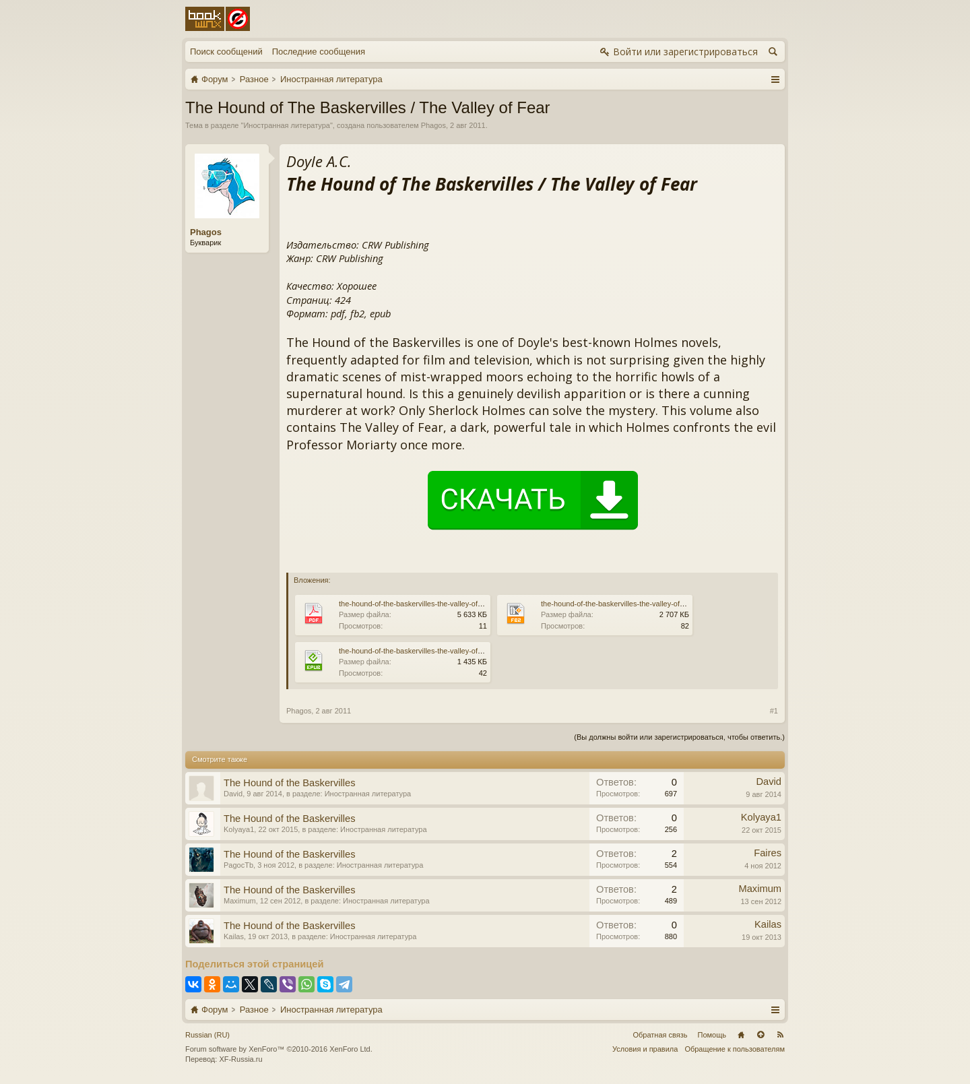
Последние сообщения (318, 51)
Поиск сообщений (226, 51)
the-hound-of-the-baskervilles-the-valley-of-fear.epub (425, 651)
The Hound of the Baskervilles (290, 782)
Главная (741, 1035)
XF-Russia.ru (240, 1059)
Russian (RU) (207, 1035)
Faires (767, 853)
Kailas (234, 936)
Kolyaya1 (239, 829)
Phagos (433, 125)
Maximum (240, 901)
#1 (774, 711)
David (233, 794)
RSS (780, 1035)
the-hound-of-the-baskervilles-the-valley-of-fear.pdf (422, 604)
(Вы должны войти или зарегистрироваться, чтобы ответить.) (679, 737)
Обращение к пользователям (734, 1049)
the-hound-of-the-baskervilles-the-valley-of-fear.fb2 (624, 604)
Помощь (712, 1035)
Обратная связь (660, 1035)
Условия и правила (645, 1049)
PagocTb (238, 865)
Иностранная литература (286, 125)
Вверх (760, 1035)
